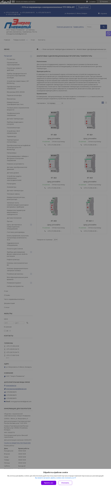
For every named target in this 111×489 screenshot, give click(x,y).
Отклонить (65, 483)
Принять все (48, 483)
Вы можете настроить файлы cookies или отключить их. (54, 478)
